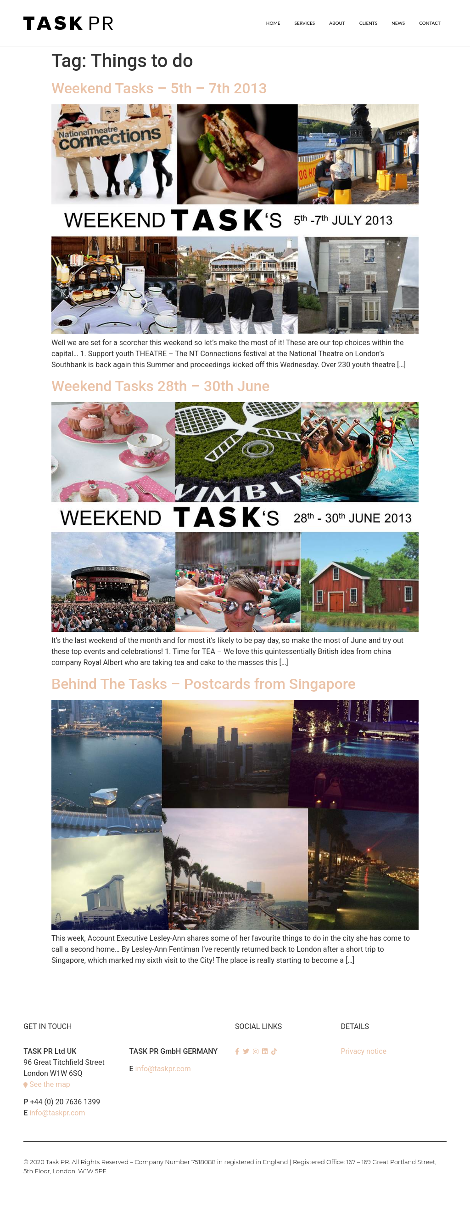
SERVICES (305, 23)
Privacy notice (363, 1050)
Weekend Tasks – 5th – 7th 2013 (159, 88)
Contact (430, 23)
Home (273, 23)
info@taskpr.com (57, 1112)
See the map (49, 1084)
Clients (368, 23)
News (398, 23)
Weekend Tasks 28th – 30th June (160, 385)
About (337, 23)
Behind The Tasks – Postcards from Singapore (203, 683)
